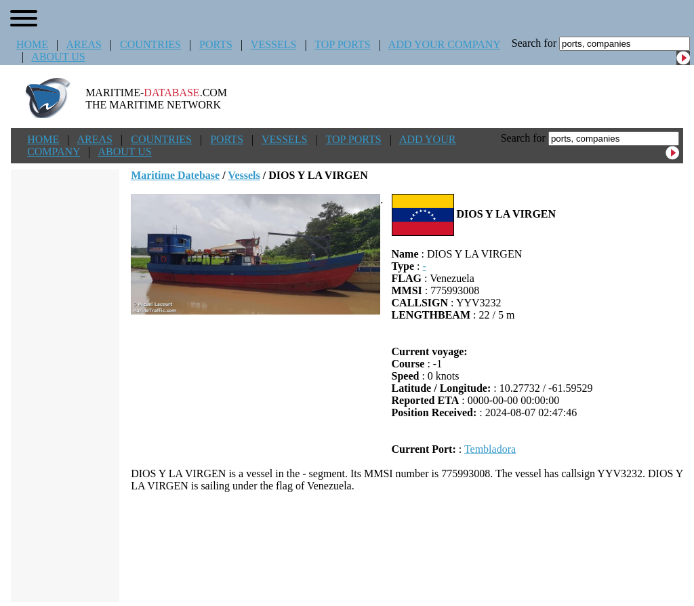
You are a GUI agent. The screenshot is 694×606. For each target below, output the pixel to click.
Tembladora (490, 449)
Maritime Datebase (175, 175)
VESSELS (274, 44)
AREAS (83, 44)
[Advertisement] (407, 547)
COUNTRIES (150, 44)
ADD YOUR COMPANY (444, 44)
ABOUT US (58, 56)
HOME (32, 44)
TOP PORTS (342, 44)
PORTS (215, 44)
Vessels (244, 175)
